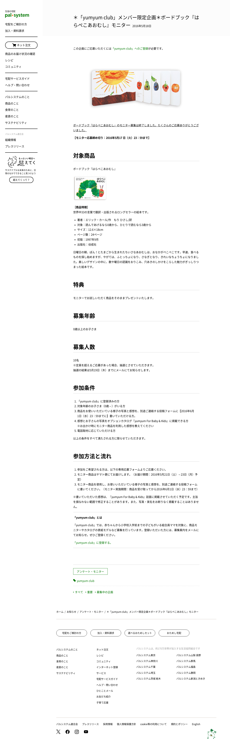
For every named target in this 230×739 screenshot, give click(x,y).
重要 (89, 592)
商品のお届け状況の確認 (20, 53)
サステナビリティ (16, 122)
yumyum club (85, 580)
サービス (101, 673)
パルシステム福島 (186, 667)
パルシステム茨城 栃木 (148, 678)
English (196, 724)
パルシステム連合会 (67, 724)
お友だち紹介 (103, 696)
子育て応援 (102, 702)
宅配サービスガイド (17, 78)
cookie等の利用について (153, 724)
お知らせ (71, 612)
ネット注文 (21, 45)
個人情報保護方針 (126, 724)
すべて (78, 592)
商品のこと (12, 103)
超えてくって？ (21, 180)
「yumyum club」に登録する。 (93, 542)
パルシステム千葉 (145, 667)
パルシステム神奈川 (147, 661)
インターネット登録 (107, 667)
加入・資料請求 (14, 30)
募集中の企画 (104, 592)
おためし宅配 (174, 633)
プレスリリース (14, 146)
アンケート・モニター (90, 571)
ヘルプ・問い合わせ (17, 85)
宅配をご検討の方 (16, 24)
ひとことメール (104, 691)
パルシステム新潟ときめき (190, 678)
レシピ (9, 60)
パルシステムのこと (17, 97)
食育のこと (12, 109)
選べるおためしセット (140, 633)
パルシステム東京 (145, 655)
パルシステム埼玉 (145, 673)
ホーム (59, 612)
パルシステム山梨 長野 (188, 655)
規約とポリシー (179, 724)
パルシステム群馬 (186, 661)
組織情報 (10, 139)
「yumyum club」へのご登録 (129, 48)
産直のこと (12, 116)
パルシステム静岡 (186, 673)
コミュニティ (13, 66)
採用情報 (108, 724)
